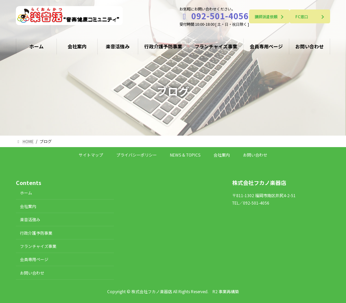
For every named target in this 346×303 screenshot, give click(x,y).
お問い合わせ (255, 155)
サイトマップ (91, 155)
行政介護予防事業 (36, 232)
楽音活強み (30, 219)
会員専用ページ (34, 259)
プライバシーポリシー (136, 155)
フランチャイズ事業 (38, 246)
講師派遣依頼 (266, 16)
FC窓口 (301, 16)
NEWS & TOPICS (185, 155)
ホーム (26, 192)
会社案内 (222, 155)
